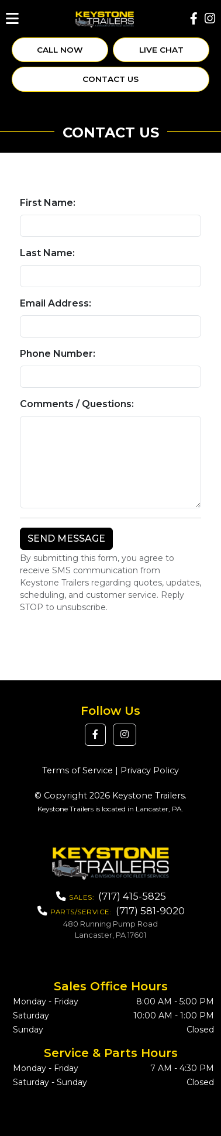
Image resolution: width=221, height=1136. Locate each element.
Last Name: (47, 253)
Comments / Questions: (77, 403)
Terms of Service (77, 770)
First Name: (47, 202)
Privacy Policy (149, 770)
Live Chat (161, 49)
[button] (95, 735)
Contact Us (110, 79)
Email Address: (55, 303)
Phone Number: (57, 353)
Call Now (60, 49)
